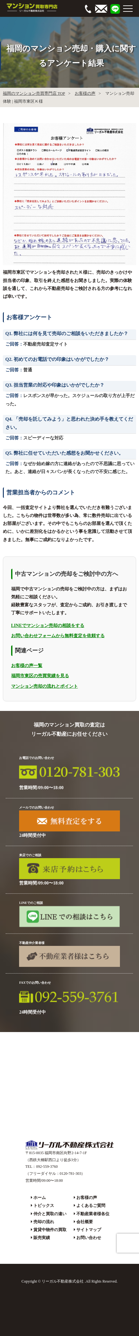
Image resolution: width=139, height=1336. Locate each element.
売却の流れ (43, 1221)
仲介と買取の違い (49, 1213)
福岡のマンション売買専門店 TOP (34, 93)
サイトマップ (88, 1229)
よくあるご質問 (90, 1205)
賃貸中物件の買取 (49, 1229)
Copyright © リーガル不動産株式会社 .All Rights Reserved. (69, 1281)
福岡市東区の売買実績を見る (40, 675)
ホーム (39, 1197)
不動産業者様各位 (92, 1213)
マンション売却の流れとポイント (44, 686)
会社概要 (84, 1221)
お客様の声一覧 (26, 665)
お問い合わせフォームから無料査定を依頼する (58, 635)
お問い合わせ (88, 1237)
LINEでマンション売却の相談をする (47, 625)
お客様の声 (85, 93)
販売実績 (41, 1237)
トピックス (43, 1205)
